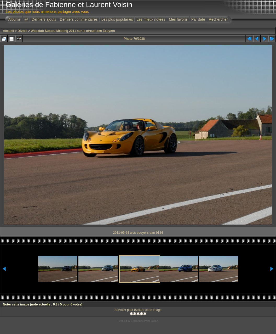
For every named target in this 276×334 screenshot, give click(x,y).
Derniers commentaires (79, 19)
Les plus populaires (117, 19)
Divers (22, 31)
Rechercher (218, 19)
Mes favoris (178, 19)
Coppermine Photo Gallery (144, 321)
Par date (198, 19)
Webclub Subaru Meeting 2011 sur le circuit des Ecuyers (73, 31)
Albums (14, 19)
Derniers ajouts (44, 19)
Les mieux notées (150, 19)
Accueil (8, 31)
